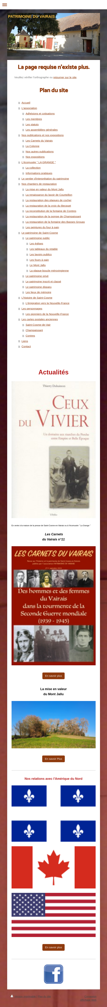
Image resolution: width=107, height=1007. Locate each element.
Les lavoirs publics (41, 254)
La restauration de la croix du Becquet (48, 205)
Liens (25, 341)
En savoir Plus (53, 758)
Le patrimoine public (38, 238)
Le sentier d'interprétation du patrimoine (45, 178)
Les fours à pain (39, 259)
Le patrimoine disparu (38, 286)
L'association (29, 108)
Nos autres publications (40, 151)
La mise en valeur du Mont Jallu (45, 189)
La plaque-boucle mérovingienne (49, 270)
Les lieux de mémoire (38, 292)
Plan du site (44, 996)
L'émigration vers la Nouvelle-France (47, 303)
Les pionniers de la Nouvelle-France (47, 314)
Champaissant (34, 330)
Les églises (36, 243)
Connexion (90, 996)
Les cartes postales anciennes (40, 319)
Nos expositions (35, 156)
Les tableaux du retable (44, 248)
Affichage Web (88, 1000)
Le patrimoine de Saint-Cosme (40, 232)
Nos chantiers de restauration (39, 183)
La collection (33, 167)
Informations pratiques (39, 173)
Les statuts (32, 124)
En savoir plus (53, 675)
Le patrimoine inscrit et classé (43, 281)
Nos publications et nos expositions (43, 135)
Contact (26, 346)
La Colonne (32, 146)
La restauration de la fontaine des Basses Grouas (55, 221)
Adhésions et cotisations (40, 113)
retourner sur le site (65, 77)
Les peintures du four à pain (42, 227)
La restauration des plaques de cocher (48, 200)
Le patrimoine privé (37, 276)
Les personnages (32, 308)
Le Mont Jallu (38, 265)
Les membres (34, 118)
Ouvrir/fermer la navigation (53, 4)
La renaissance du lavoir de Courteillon (49, 194)
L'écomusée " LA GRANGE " (39, 162)
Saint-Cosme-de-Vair (38, 324)
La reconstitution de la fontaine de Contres (51, 210)
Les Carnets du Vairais (39, 140)
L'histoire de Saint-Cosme (37, 297)
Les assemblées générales (42, 129)
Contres (30, 335)
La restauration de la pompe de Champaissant (53, 216)
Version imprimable (24, 996)
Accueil (26, 102)
